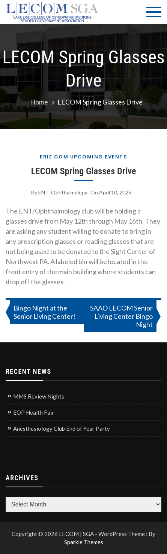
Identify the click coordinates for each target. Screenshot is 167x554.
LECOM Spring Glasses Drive (83, 171)
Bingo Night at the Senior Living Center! (44, 312)
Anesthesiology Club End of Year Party (61, 428)
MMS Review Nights (38, 396)
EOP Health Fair (33, 412)
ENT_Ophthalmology (62, 192)
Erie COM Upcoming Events (83, 156)
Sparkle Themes (83, 542)
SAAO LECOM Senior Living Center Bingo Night (121, 316)
